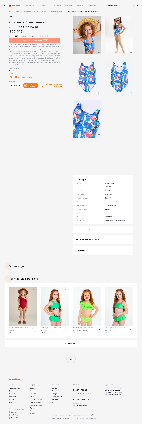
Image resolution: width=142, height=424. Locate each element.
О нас (32, 388)
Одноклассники (56, 396)
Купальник (31, 36)
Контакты (33, 413)
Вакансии (33, 411)
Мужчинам (12, 399)
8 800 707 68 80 (112, 6)
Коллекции (12, 402)
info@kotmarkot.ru (81, 399)
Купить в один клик (46, 85)
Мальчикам (12, 394)
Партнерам (33, 391)
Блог (52, 402)
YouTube (54, 388)
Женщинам (12, 396)
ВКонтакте (54, 391)
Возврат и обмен (35, 402)
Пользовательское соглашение (85, 418)
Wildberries (55, 399)
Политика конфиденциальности (61, 418)
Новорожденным (14, 388)
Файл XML (14, 415)
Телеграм (54, 394)
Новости (33, 394)
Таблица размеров (36, 405)
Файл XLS (14, 412)
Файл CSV (14, 418)
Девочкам (12, 391)
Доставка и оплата (36, 399)
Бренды (32, 396)
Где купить (33, 408)
